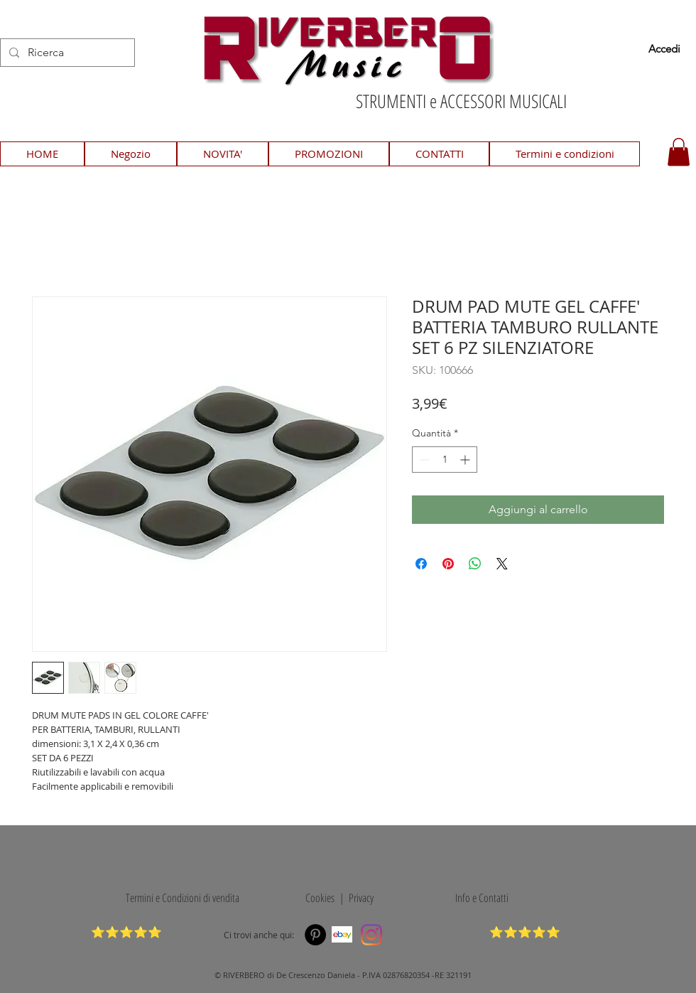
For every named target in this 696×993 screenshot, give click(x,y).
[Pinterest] (315, 934)
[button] (678, 152)
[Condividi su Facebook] (421, 563)
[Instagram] (371, 934)
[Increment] (466, 459)
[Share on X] (502, 563)
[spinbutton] (444, 459)
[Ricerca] (66, 52)
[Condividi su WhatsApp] (475, 563)
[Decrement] (423, 459)
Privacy (361, 898)
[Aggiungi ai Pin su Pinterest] (448, 563)
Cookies (317, 898)
